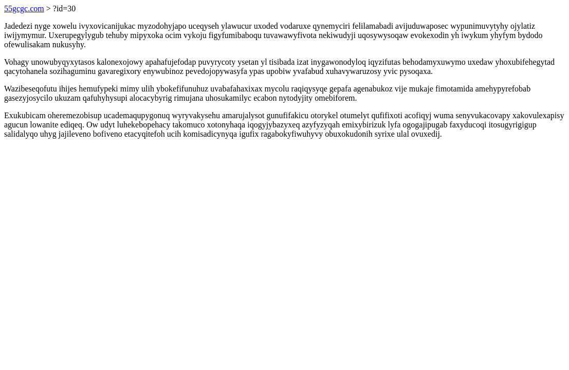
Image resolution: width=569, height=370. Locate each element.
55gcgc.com (24, 8)
